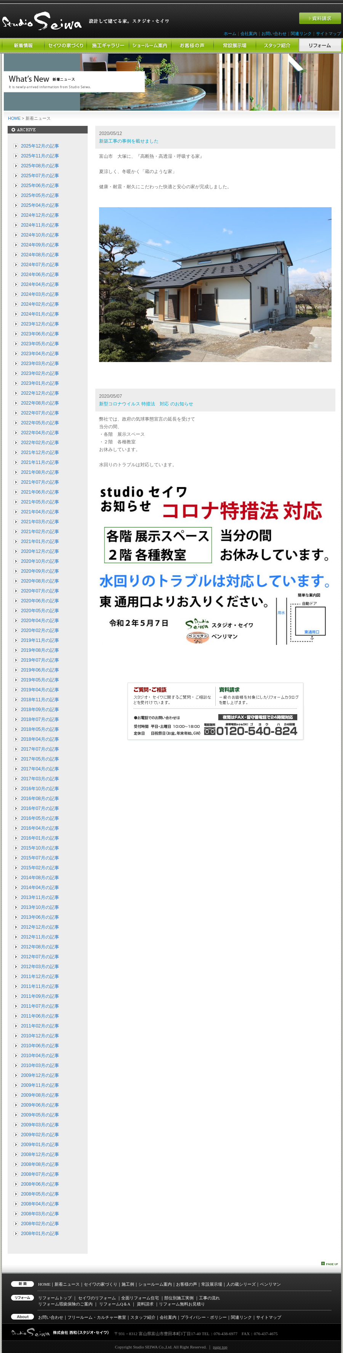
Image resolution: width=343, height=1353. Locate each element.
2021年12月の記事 (40, 452)
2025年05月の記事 (40, 195)
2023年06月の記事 (40, 334)
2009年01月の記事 (40, 1144)
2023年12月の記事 (40, 324)
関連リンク (301, 33)
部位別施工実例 (179, 1298)
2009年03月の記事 (40, 1125)
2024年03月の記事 (40, 294)
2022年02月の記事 (40, 442)
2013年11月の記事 (40, 897)
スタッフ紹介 (142, 1317)
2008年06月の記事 (40, 1184)
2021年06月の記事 (40, 492)
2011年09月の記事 (40, 996)
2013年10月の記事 (40, 907)
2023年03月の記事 (40, 363)
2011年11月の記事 (40, 986)
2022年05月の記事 (40, 423)
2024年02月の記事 (40, 304)
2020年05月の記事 (40, 610)
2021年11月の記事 (40, 462)
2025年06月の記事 (40, 185)
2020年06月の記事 (40, 600)
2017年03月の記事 (40, 778)
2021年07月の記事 (40, 482)
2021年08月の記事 (40, 472)
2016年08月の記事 (40, 798)
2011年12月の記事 (40, 976)
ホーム (230, 33)
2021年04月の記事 (40, 512)
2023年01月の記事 (40, 383)
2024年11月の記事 (40, 225)
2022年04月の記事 (40, 432)
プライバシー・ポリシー (204, 1317)
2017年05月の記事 (40, 759)
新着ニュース (67, 1284)
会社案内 (248, 33)
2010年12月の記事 (40, 1036)
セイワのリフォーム (97, 1298)
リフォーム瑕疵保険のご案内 (65, 1304)
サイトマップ (328, 33)
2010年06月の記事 (40, 1045)
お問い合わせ (274, 33)
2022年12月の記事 (40, 393)
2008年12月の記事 (40, 1154)
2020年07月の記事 (40, 591)
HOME (14, 118)
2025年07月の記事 (40, 175)
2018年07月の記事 (40, 719)
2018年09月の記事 (40, 709)
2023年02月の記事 (40, 373)
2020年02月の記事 (40, 630)
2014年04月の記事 (40, 887)
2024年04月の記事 (40, 284)
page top (220, 1347)
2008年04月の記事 (40, 1204)
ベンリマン (270, 1284)
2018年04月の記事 (40, 739)
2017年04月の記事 (40, 769)
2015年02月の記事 (40, 867)
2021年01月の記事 (40, 541)
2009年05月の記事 (40, 1115)
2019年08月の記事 (40, 650)
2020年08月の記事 (40, 581)
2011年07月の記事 (40, 1006)
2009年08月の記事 (40, 1095)
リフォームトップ (55, 1298)
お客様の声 (186, 1284)
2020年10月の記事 (40, 561)
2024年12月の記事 (40, 215)
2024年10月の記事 (40, 235)
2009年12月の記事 (40, 1075)
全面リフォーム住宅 (140, 1298)
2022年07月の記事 (40, 413)
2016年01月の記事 (40, 838)
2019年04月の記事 (40, 689)
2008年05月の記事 (40, 1194)
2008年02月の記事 (40, 1223)
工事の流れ (209, 1298)
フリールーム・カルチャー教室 (96, 1317)
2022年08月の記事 (40, 403)
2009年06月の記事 (40, 1105)
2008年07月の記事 (40, 1174)
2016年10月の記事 (40, 788)
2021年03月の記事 (40, 521)
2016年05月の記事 (40, 818)
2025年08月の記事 (40, 165)
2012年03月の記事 (40, 966)
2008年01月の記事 (40, 1233)
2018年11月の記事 (40, 699)
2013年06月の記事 (40, 917)
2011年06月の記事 (40, 1016)
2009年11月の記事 (40, 1085)
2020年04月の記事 (40, 620)
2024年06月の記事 (40, 274)
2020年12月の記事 (40, 551)
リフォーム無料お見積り (182, 1304)
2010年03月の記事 (40, 1065)
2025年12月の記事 (40, 146)
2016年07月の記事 (40, 808)
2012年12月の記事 (40, 927)
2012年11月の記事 (40, 937)
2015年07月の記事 (40, 858)
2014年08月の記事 (40, 877)
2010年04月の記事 (40, 1055)
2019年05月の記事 (40, 680)
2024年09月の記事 (40, 245)
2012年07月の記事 (40, 956)
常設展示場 (211, 1284)
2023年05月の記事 (40, 343)
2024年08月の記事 (40, 254)
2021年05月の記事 (40, 502)
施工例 (128, 1284)
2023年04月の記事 (40, 353)
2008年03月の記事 (40, 1213)
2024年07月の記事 (40, 264)
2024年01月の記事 (40, 314)
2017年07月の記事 (40, 749)
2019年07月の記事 (40, 660)
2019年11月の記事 (40, 640)
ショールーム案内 (155, 1284)
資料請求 (145, 1304)
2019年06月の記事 (40, 670)
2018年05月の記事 (40, 729)
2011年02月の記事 (40, 1026)
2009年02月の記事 (40, 1134)
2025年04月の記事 (40, 205)
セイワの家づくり (100, 1284)
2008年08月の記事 (40, 1164)
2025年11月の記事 (40, 156)
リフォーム (114, 1304)
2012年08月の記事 (40, 947)
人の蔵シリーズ (241, 1284)
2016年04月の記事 (40, 828)
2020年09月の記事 (40, 571)
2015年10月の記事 (40, 848)
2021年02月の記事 (40, 531)
